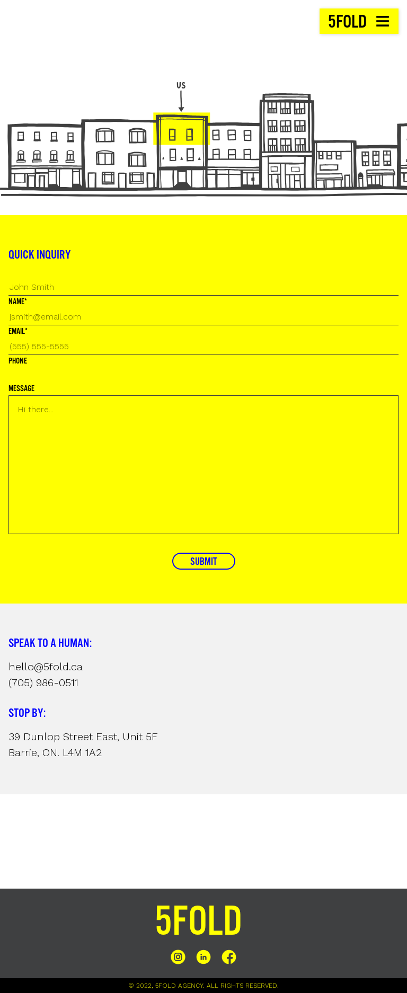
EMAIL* (18, 331)
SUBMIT (203, 562)
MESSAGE (21, 389)
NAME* (17, 302)
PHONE (17, 361)
